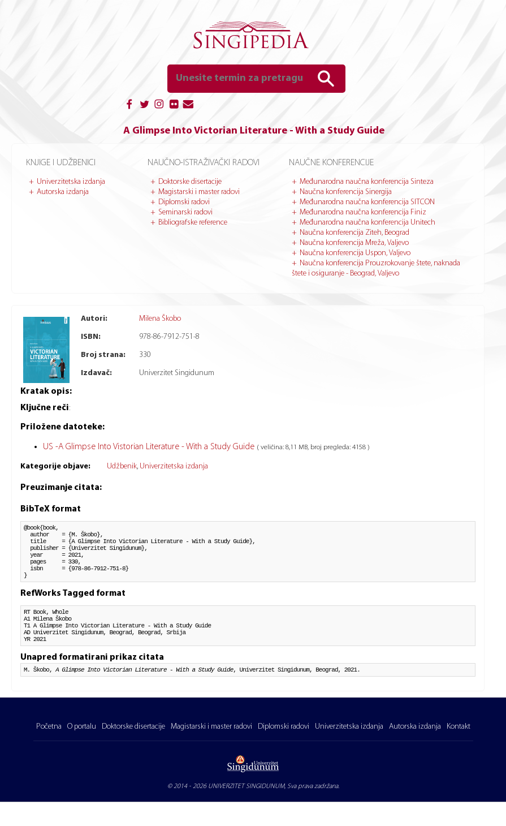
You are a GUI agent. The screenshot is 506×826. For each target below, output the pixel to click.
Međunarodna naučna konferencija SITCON (367, 202)
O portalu (81, 750)
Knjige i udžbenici (61, 162)
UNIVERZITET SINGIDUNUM (246, 810)
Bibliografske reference (192, 222)
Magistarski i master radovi (199, 192)
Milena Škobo (160, 319)
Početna (49, 750)
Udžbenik (122, 466)
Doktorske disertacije (190, 182)
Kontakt (458, 750)
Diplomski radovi (184, 202)
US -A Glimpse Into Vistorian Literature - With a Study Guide (150, 446)
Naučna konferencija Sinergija (346, 192)
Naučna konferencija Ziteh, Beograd (354, 233)
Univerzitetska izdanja (71, 182)
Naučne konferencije (331, 162)
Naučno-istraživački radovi (204, 162)
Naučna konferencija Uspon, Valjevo (355, 253)
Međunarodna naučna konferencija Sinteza (367, 182)
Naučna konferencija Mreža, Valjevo (354, 243)
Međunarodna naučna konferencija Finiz (363, 212)
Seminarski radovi (185, 212)
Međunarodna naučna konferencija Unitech (367, 222)
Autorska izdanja (63, 192)
